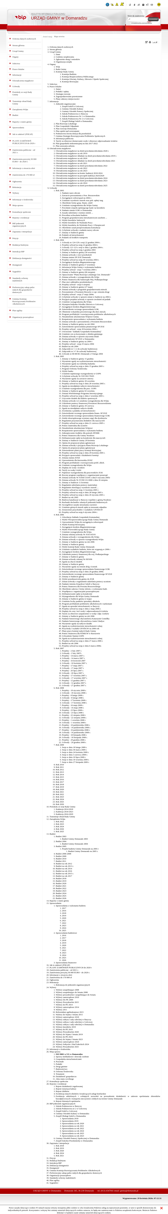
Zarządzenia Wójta (20, 109)
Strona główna (18, 45)
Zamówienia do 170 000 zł (23, 175)
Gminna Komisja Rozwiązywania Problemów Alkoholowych (24, 301)
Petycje (15, 238)
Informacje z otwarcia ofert (23, 168)
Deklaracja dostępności (22, 258)
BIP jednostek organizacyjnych (19, 224)
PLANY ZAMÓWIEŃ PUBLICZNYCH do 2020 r (23, 142)
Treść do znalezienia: (136, 16)
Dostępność (17, 265)
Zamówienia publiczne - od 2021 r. (23, 151)
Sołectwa (16, 63)
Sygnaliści (16, 271)
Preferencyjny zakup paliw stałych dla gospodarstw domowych (23, 289)
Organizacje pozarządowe (23, 317)
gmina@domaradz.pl (129, 1191)
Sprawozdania (18, 127)
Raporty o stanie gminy (22, 122)
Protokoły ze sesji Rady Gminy (22, 93)
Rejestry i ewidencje (20, 218)
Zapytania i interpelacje (22, 231)
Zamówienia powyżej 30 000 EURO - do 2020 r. (24, 160)
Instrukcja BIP (18, 251)
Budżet (15, 115)
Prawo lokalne (18, 69)
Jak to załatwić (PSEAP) (22, 134)
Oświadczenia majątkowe (23, 81)
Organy (15, 57)
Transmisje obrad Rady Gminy (22, 102)
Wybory (15, 193)
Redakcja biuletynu (20, 245)
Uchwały (16, 86)
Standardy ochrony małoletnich (20, 279)
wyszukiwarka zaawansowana (141, 23)
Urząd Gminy (18, 51)
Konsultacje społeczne (21, 212)
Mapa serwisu (59, 36)
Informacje (16, 75)
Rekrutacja (16, 187)
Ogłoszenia (17, 181)
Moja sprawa (17, 205)
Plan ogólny (17, 310)
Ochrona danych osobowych (24, 39)
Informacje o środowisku (22, 199)
